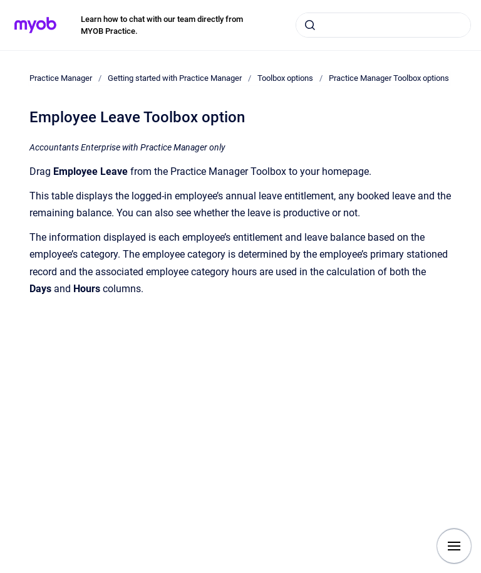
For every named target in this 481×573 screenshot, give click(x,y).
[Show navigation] (454, 546)
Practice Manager (60, 78)
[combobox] (383, 25)
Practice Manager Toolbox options (389, 78)
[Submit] (310, 25)
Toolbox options (285, 78)
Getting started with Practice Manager (175, 78)
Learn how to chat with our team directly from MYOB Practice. (162, 25)
